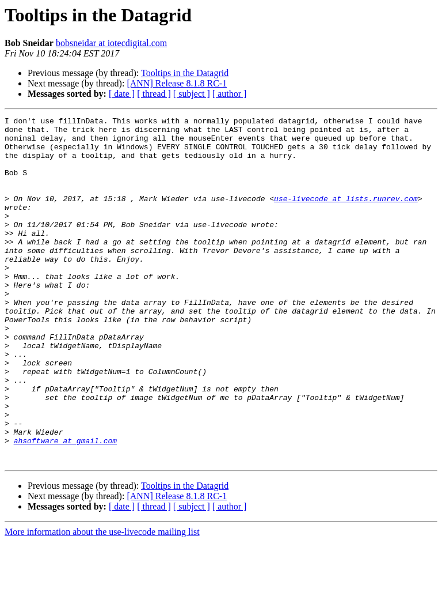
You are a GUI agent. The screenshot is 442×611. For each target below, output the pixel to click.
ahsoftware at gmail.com (65, 506)
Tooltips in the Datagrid (184, 73)
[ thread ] (154, 94)
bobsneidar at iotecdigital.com (111, 43)
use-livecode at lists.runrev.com (346, 215)
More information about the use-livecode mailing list (102, 601)
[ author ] (229, 94)
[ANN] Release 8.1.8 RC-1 (177, 83)
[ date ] (122, 94)
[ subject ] (191, 94)
